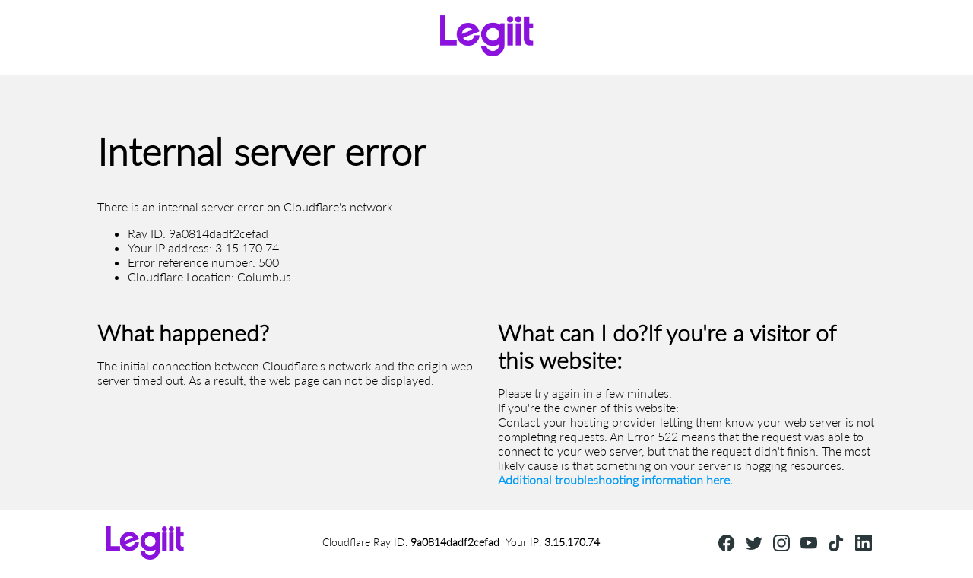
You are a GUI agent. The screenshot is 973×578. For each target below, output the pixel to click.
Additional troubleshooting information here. (615, 479)
